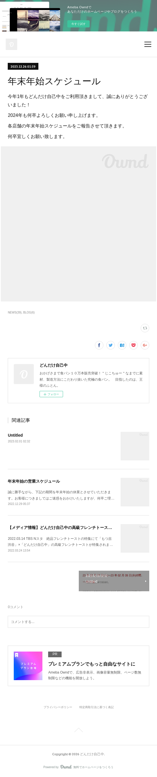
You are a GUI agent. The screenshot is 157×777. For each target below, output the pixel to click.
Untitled (15, 435)
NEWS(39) (14, 312)
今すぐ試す (78, 23)
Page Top (78, 731)
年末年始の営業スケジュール (34, 481)
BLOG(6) (29, 312)
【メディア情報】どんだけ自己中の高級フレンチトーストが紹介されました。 (78, 527)
